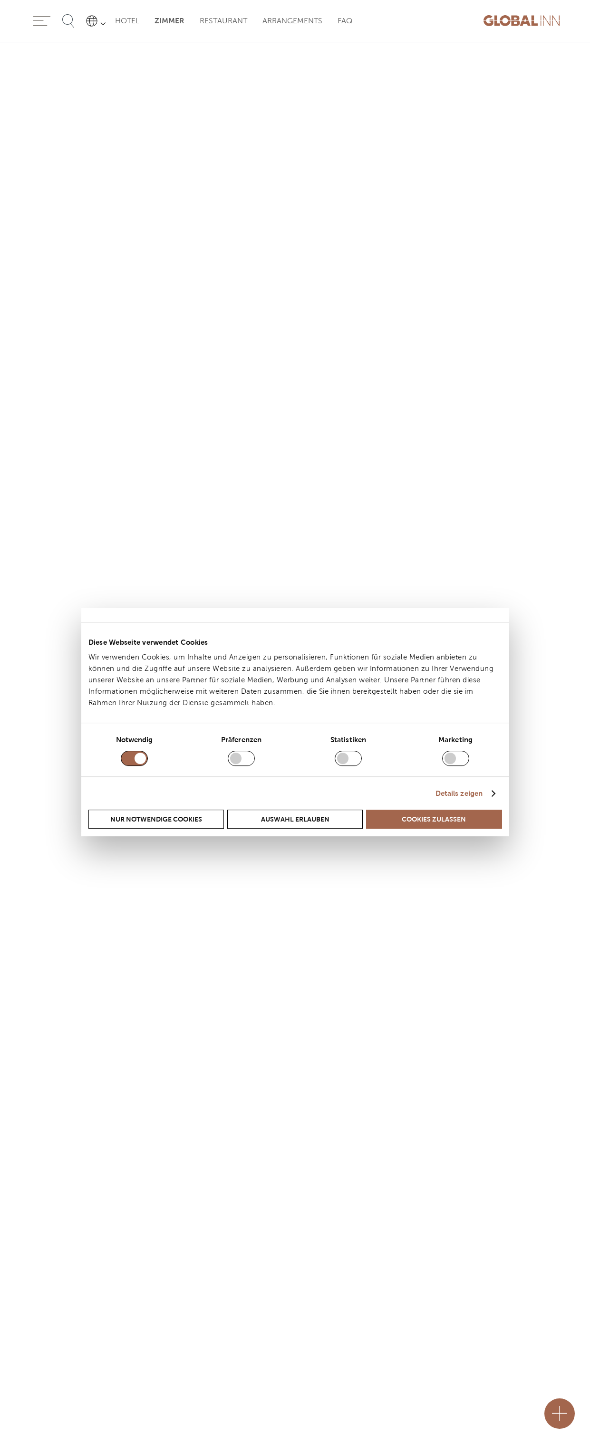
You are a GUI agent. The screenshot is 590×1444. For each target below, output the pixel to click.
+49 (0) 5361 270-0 (62, 1295)
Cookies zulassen (434, 819)
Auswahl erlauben (295, 819)
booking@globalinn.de (68, 1341)
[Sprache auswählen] (97, 20)
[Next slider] (578, 655)
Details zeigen (459, 793)
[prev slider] (11, 655)
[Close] (364, 1413)
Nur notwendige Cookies (156, 819)
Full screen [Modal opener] (516, 802)
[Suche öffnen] (68, 21)
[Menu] (41, 21)
